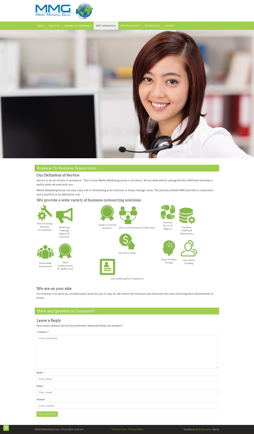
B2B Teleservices (106, 26)
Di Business (203, 429)
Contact (169, 26)
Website (40, 399)
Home (40, 26)
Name (40, 372)
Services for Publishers (77, 26)
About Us (54, 26)
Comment (42, 331)
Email (40, 386)
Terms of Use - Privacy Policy (127, 429)
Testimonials (152, 26)
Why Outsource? (130, 26)
